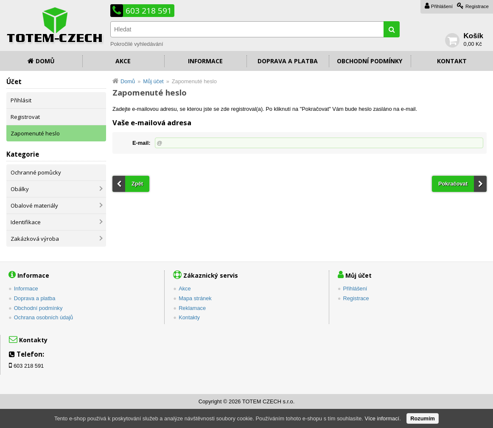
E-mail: (141, 143)
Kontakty (189, 317)
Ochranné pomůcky (36, 172)
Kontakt (452, 61)
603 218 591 (149, 10)
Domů (45, 61)
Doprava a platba (288, 61)
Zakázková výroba (35, 238)
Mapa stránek (195, 298)
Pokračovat (453, 183)
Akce (123, 61)
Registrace (477, 6)
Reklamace (192, 308)
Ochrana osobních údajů (43, 317)
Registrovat (25, 117)
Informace (205, 61)
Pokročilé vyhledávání (136, 44)
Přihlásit (21, 100)
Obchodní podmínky (369, 61)
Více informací (381, 418)
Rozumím (422, 418)
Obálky (20, 189)
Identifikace (26, 222)
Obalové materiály (34, 205)
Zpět (137, 183)
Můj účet (153, 81)
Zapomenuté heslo (35, 133)
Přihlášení (442, 6)
